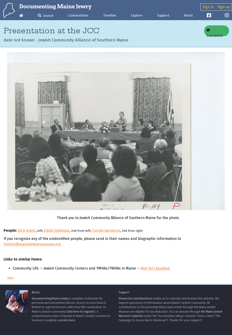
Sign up (224, 7)
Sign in (208, 7)
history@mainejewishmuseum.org (32, 244)
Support (163, 15)
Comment (214, 32)
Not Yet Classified (155, 268)
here (72, 320)
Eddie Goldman (56, 230)
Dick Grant (26, 230)
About (188, 15)
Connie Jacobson (106, 230)
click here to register (80, 311)
